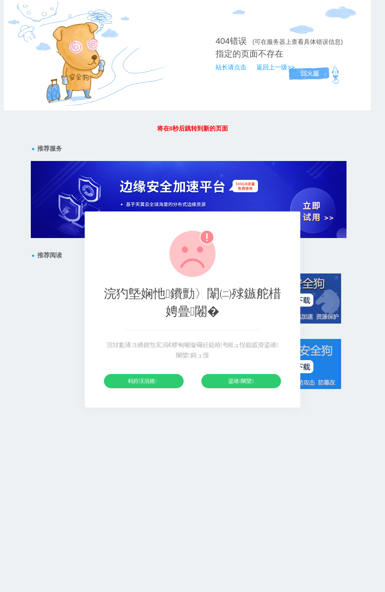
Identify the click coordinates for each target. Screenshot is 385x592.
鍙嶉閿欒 (241, 381)
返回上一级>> (275, 67)
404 (223, 41)
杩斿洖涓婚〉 (144, 381)
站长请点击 (231, 67)
